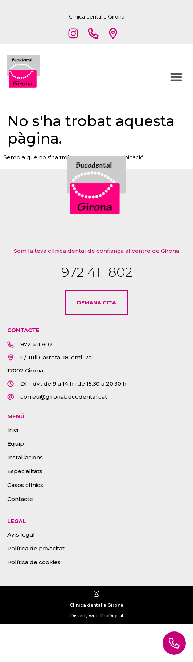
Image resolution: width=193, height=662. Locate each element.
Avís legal (21, 534)
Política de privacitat (36, 548)
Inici (12, 429)
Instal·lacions (25, 457)
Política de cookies (34, 562)
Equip (15, 443)
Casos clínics (25, 485)
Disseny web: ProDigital (96, 615)
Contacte (20, 498)
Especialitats (24, 471)
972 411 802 (96, 272)
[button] (176, 77)
